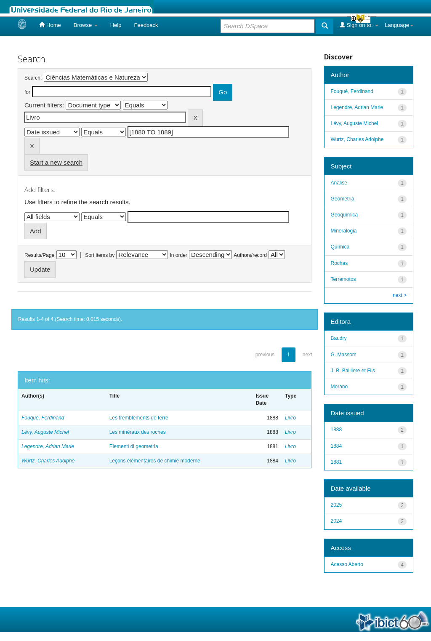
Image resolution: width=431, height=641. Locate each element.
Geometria (342, 199)
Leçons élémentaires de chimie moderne (154, 461)
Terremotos (343, 279)
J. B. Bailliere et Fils (353, 371)
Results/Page (39, 255)
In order (178, 255)
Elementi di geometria (133, 446)
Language (399, 25)
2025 (336, 505)
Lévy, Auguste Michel (45, 432)
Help (116, 25)
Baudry (339, 338)
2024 (336, 521)
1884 (336, 446)
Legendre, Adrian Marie (47, 446)
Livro (290, 418)
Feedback (146, 25)
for (27, 92)
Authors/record (250, 255)
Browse (86, 25)
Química (340, 247)
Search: (33, 78)
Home (50, 24)
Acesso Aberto (347, 564)
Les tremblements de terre (138, 418)
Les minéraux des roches (137, 432)
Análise (339, 183)
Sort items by (99, 255)
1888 (336, 430)
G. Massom (344, 355)
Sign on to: (359, 24)
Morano (339, 387)
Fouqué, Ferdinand (42, 418)
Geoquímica (344, 215)
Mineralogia (344, 231)
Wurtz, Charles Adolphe (47, 461)
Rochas (339, 263)
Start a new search (56, 162)
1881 (336, 462)
